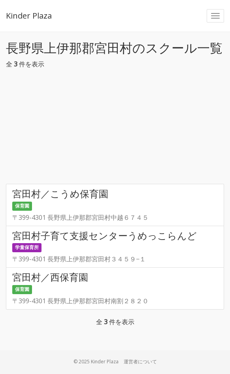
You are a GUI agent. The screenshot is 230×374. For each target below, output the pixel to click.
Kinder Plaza (29, 15)
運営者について (140, 361)
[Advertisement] (115, 128)
